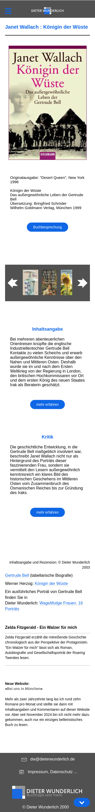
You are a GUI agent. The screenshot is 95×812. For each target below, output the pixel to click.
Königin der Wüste (51, 583)
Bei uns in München (24, 689)
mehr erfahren (47, 404)
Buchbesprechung (47, 227)
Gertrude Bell (17, 575)
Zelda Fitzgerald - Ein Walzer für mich (41, 627)
